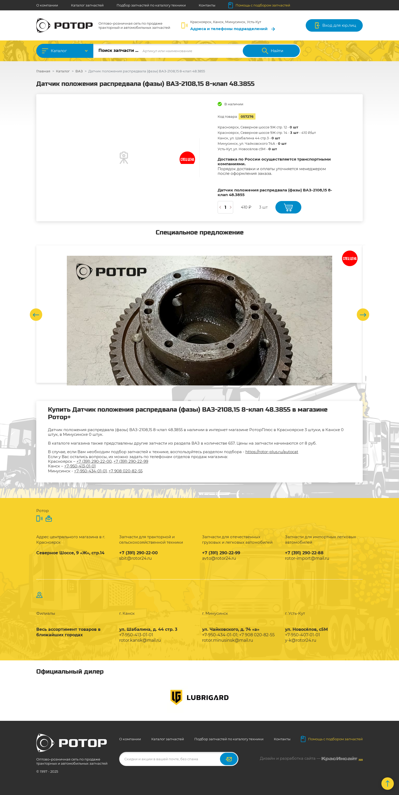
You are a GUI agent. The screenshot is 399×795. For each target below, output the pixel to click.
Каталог (59, 50)
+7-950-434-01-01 (90, 470)
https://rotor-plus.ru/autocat (271, 451)
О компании (47, 5)
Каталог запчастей (87, 5)
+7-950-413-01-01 (80, 466)
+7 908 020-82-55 (125, 470)
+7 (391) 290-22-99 (130, 461)
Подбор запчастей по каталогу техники (151, 5)
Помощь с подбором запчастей (259, 5)
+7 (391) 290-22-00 (94, 461)
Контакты (207, 5)
